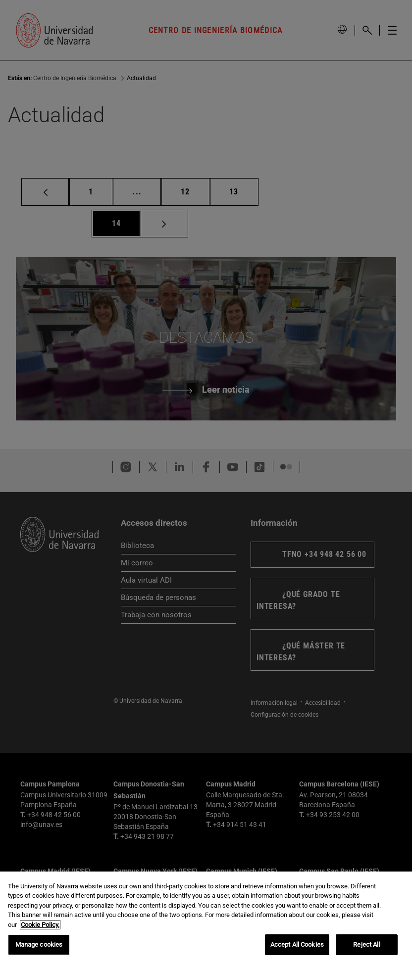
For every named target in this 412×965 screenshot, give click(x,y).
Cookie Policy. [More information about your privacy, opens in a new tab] (40, 924)
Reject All (366, 944)
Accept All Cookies (297, 944)
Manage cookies (39, 944)
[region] (206, 918)
